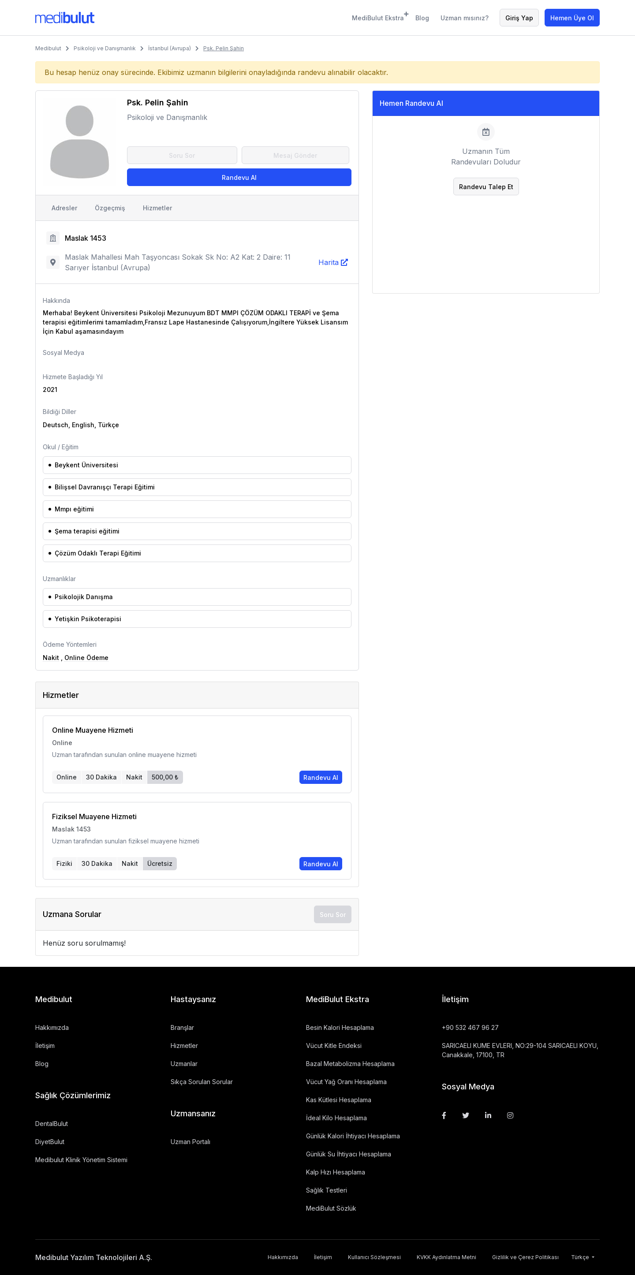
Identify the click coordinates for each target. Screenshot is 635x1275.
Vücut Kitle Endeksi (334, 1045)
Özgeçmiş (110, 208)
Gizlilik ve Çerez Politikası (525, 1257)
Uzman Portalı (190, 1141)
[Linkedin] (488, 1115)
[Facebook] (444, 1115)
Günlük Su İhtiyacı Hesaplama (348, 1154)
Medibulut (48, 48)
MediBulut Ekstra (378, 16)
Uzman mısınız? (465, 18)
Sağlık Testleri (326, 1190)
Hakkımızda (52, 1027)
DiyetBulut (49, 1141)
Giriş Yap (519, 18)
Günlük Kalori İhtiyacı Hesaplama (353, 1136)
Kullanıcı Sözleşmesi (374, 1257)
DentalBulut (51, 1123)
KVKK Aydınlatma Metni (446, 1257)
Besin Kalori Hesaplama (340, 1027)
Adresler (64, 208)
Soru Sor (182, 155)
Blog (422, 18)
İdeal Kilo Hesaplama (336, 1118)
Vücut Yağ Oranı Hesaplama (346, 1081)
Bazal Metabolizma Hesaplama (350, 1063)
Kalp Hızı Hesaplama (335, 1172)
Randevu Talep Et (486, 186)
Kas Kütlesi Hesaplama (338, 1100)
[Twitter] (465, 1115)
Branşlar (182, 1027)
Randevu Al (239, 177)
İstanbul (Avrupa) (169, 48)
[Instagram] (510, 1115)
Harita (328, 262)
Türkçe (580, 1257)
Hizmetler (157, 208)
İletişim (45, 1045)
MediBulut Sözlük (331, 1208)
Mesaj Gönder (295, 155)
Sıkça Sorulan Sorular (202, 1081)
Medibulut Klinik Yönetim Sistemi (81, 1159)
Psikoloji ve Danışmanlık (105, 48)
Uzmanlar (184, 1063)
